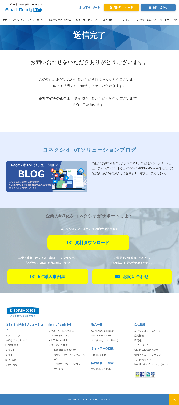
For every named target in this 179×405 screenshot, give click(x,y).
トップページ (12, 335)
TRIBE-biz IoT (99, 354)
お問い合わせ (160, 7)
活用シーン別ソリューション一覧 (21, 20)
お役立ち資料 (144, 20)
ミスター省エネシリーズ (104, 340)
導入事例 (108, 20)
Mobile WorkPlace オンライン (151, 364)
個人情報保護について (146, 350)
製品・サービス (84, 20)
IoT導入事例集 (51, 276)
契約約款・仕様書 (101, 369)
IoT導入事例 (12, 345)
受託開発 (58, 368)
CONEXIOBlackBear (102, 330)
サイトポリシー (142, 345)
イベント (10, 350)
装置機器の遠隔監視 (65, 350)
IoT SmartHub (59, 340)
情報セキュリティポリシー (148, 354)
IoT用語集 (10, 359)
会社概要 (139, 335)
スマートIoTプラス (61, 335)
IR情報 (138, 340)
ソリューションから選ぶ (61, 330)
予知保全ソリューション (67, 364)
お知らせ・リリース (16, 340)
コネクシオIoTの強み (59, 20)
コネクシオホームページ (147, 330)
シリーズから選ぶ (58, 345)
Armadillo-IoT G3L (102, 335)
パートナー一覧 (168, 20)
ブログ (126, 20)
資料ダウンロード (123, 7)
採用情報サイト (142, 359)
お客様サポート (91, 7)
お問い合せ (11, 364)
